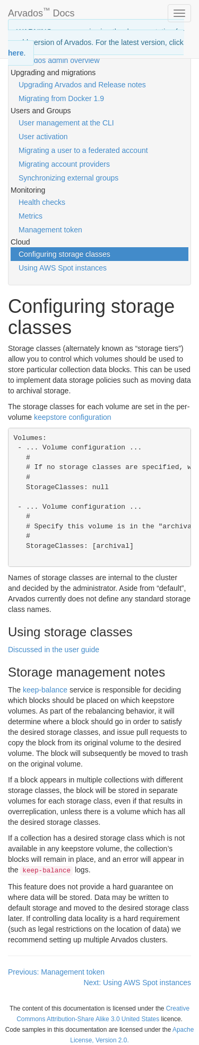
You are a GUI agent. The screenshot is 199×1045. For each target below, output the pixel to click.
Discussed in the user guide (53, 649)
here (16, 53)
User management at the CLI (66, 123)
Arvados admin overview (59, 60)
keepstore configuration (72, 417)
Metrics (30, 216)
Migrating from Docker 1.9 (61, 98)
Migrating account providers (64, 164)
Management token (50, 230)
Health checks (42, 202)
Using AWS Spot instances (63, 268)
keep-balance (45, 690)
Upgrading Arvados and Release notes (82, 84)
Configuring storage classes (64, 254)
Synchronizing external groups (68, 178)
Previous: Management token (56, 972)
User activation (43, 136)
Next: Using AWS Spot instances (137, 982)
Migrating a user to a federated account (83, 150)
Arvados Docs (41, 11)
